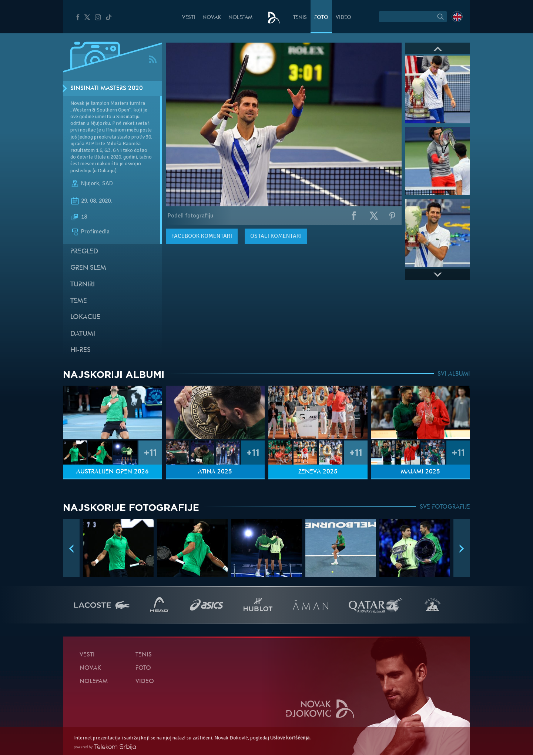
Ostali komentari (276, 236)
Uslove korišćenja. (290, 738)
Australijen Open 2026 (112, 472)
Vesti (188, 17)
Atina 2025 (215, 472)
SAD (107, 183)
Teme (78, 301)
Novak (211, 17)
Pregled (84, 251)
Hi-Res (80, 350)
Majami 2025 (420, 472)
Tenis (300, 17)
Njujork (90, 183)
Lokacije (85, 317)
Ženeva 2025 (318, 472)
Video (343, 17)
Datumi (82, 333)
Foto (321, 17)
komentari (201, 236)
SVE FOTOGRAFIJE (445, 507)
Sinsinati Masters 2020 (106, 89)
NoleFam (240, 17)
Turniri (82, 284)
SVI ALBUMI (454, 374)
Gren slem (88, 268)
